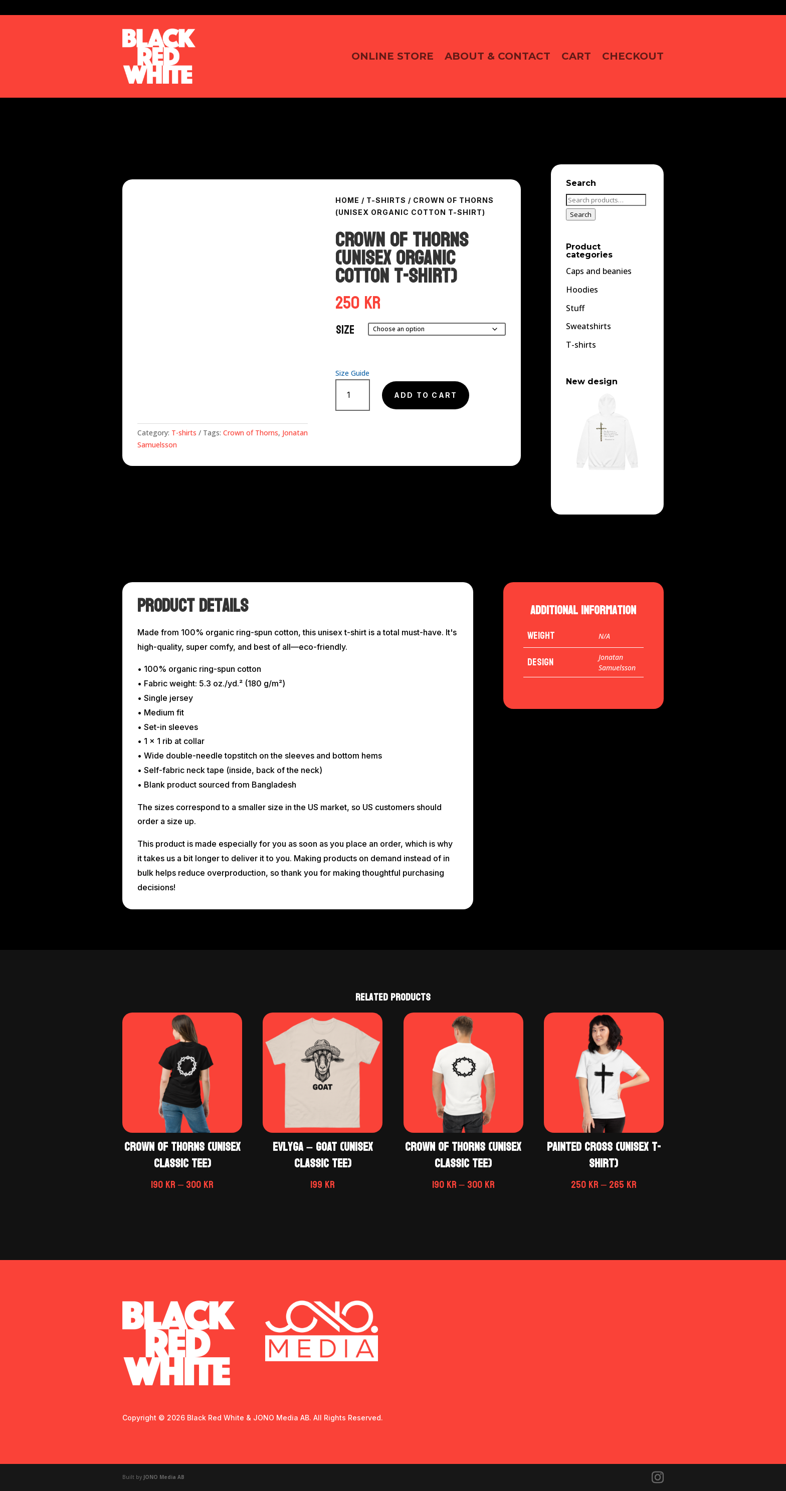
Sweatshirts (588, 326)
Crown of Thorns (250, 432)
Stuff (575, 308)
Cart (576, 56)
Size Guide (352, 373)
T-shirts (184, 432)
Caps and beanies (599, 271)
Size (345, 330)
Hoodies (582, 289)
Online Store (392, 56)
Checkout (633, 56)
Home (347, 200)
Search (581, 214)
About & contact (497, 56)
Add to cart (426, 395)
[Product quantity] (352, 395)
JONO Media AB (163, 1476)
